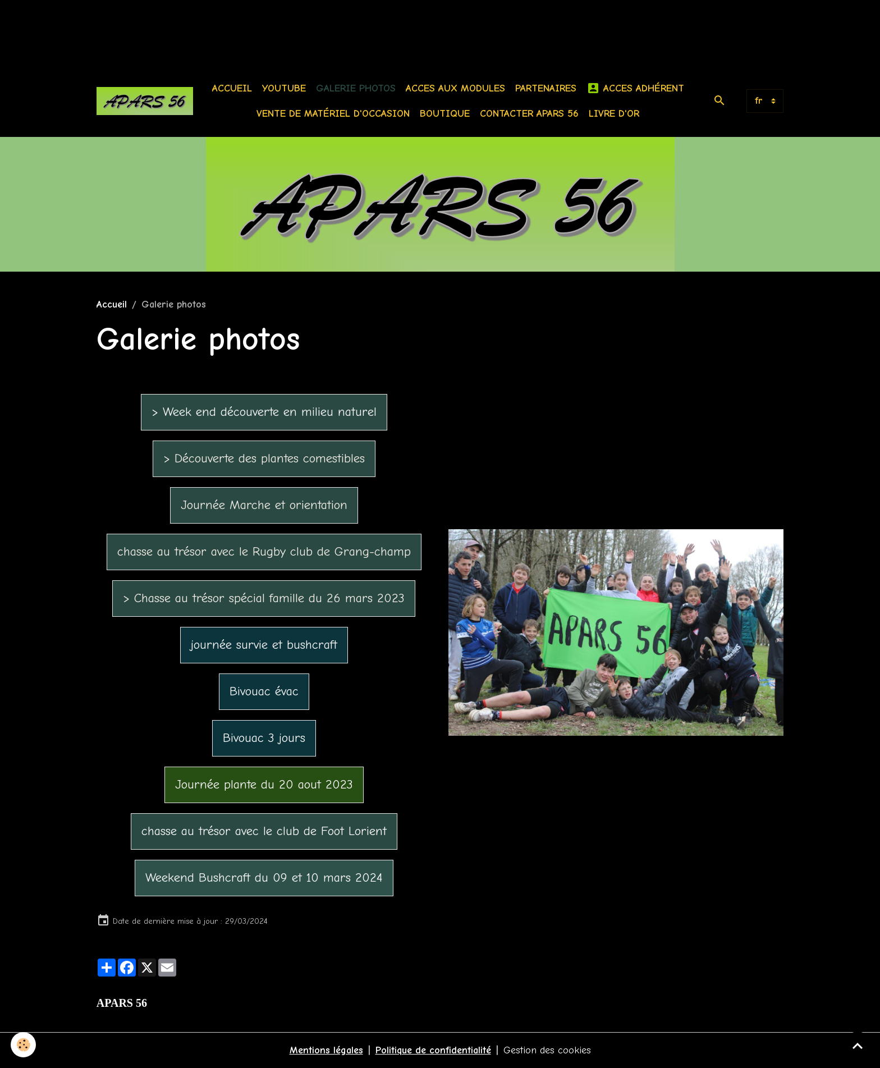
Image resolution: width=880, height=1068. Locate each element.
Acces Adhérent (635, 88)
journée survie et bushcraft (264, 645)
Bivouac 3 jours (264, 738)
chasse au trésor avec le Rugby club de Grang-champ (264, 551)
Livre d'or (614, 114)
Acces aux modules (455, 88)
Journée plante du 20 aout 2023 (264, 784)
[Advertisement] (204, 25)
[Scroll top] (858, 1046)
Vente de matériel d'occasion (333, 114)
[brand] (145, 101)
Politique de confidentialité (433, 1050)
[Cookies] (23, 1044)
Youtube (284, 88)
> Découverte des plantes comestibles (264, 458)
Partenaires (545, 88)
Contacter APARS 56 (529, 114)
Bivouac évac (264, 691)
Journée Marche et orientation (264, 505)
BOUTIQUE (445, 114)
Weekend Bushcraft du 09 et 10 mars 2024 (264, 877)
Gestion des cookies (547, 1050)
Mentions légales (326, 1050)
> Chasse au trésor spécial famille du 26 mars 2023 (264, 598)
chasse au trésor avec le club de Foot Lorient (264, 831)
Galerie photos (356, 88)
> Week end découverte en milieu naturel (264, 412)
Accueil (232, 88)
